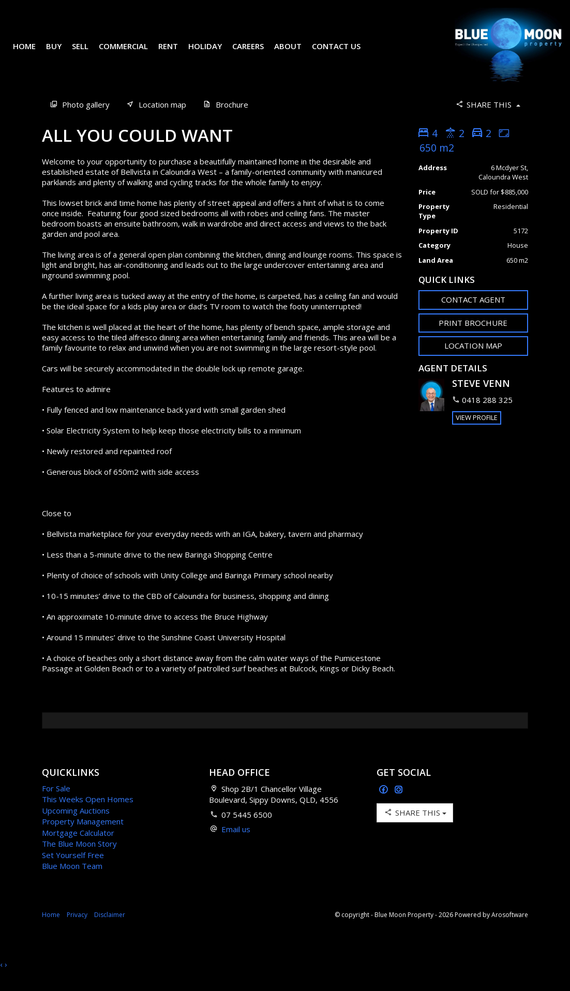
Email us (235, 844)
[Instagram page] (399, 806)
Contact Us (45, 61)
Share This (487, 119)
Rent (176, 46)
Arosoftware (509, 930)
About (295, 46)
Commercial (131, 46)
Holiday (213, 46)
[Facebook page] (385, 806)
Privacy (77, 930)
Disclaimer (109, 930)
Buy (61, 46)
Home (32, 46)
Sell (88, 46)
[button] (473, 338)
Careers (256, 46)
